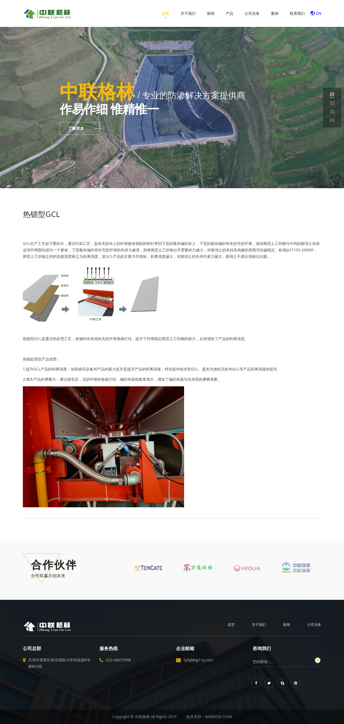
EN (315, 13)
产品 (229, 13)
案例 (274, 13)
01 (332, 94)
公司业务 (252, 13)
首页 (165, 13)
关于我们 (188, 13)
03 (332, 111)
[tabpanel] (172, 107)
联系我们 (297, 13)
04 (332, 120)
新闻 (210, 13)
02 (332, 102)
